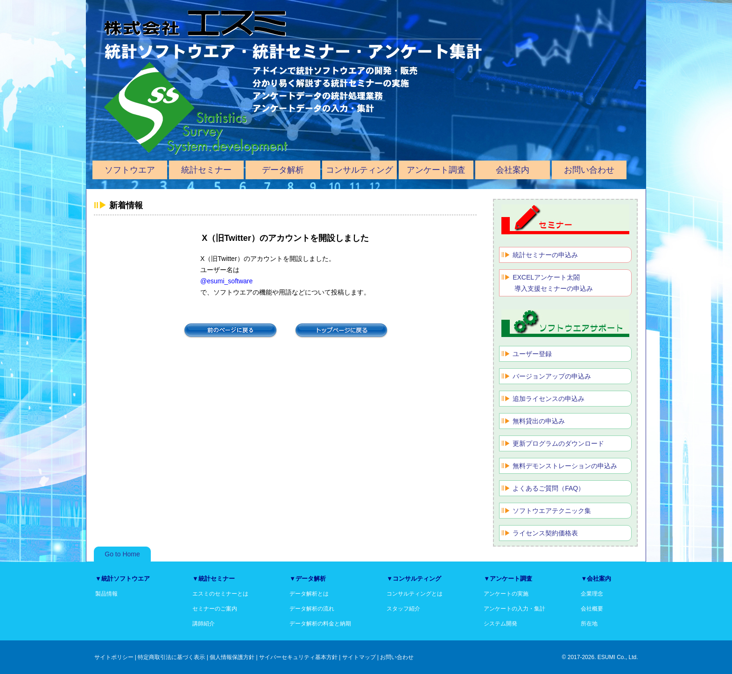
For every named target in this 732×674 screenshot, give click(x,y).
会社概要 (592, 608)
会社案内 (512, 170)
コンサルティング (359, 170)
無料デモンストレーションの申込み (565, 466)
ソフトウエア (130, 170)
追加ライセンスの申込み (548, 398)
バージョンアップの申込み (552, 376)
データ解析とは (309, 593)
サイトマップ (359, 657)
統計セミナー (206, 170)
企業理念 (592, 593)
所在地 (589, 623)
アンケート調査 (436, 170)
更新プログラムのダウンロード (558, 443)
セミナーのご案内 (214, 608)
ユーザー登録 (532, 354)
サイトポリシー (114, 657)
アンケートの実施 (506, 593)
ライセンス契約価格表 (545, 533)
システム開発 (500, 623)
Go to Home (122, 554)
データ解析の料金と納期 (320, 623)
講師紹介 (203, 623)
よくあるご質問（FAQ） (548, 488)
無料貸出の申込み (539, 421)
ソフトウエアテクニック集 (552, 510)
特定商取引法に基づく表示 (171, 657)
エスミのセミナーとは (220, 593)
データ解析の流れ (311, 608)
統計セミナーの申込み (545, 255)
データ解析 (283, 170)
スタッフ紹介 (403, 608)
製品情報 (106, 593)
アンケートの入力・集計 (514, 608)
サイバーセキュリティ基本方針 (298, 657)
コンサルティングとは (415, 593)
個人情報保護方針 (232, 657)
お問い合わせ (589, 170)
